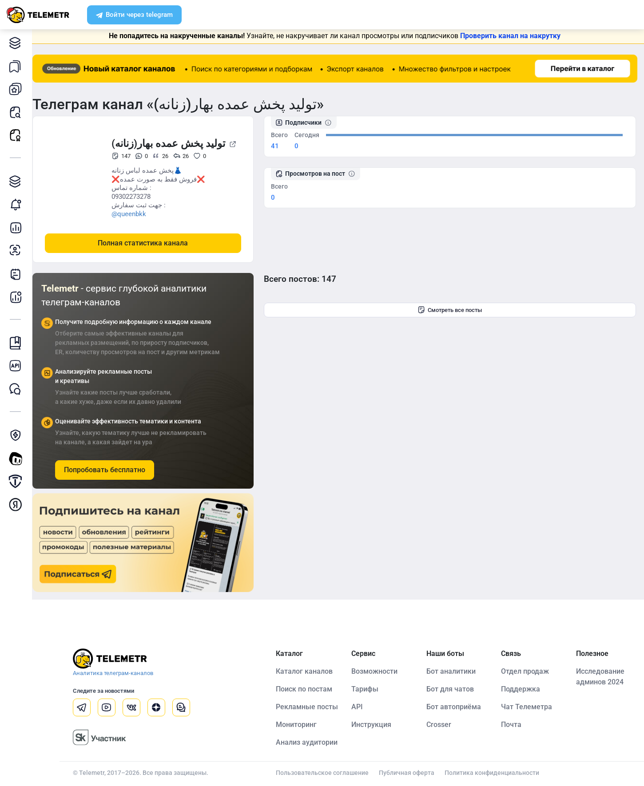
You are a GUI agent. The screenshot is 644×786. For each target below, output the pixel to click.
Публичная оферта (411, 772)
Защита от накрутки (17, 435)
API (361, 706)
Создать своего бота (17, 458)
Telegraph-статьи (17, 273)
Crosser (441, 724)
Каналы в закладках (17, 66)
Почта (513, 724)
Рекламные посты (17, 135)
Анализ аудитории (17, 250)
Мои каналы (17, 89)
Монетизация (17, 504)
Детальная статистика (17, 227)
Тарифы (369, 688)
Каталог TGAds (17, 181)
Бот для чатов (453, 688)
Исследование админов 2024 (601, 676)
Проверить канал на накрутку (514, 36)
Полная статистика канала (149, 242)
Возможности (379, 671)
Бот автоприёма (456, 706)
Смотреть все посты (453, 310)
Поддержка (522, 688)
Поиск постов (17, 112)
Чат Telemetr (17, 389)
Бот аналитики (17, 297)
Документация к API (17, 366)
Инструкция (376, 724)
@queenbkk (135, 213)
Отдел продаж (527, 671)
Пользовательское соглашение (326, 772)
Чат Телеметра (528, 706)
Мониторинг (17, 204)
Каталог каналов (17, 43)
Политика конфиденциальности (496, 772)
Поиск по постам (308, 688)
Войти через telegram (134, 15)
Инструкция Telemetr (17, 343)
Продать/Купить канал (17, 481)
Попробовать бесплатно (110, 469)
